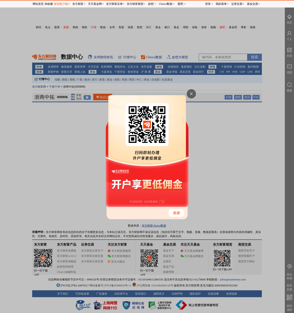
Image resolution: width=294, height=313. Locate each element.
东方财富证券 (114, 4)
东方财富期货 (135, 4)
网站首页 (38, 4)
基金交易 (252, 4)
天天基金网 (95, 4)
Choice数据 (165, 4)
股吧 (180, 4)
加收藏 (49, 4)
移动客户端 (61, 4)
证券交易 (236, 4)
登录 (208, 4)
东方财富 (77, 4)
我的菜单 (221, 4)
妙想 (151, 4)
